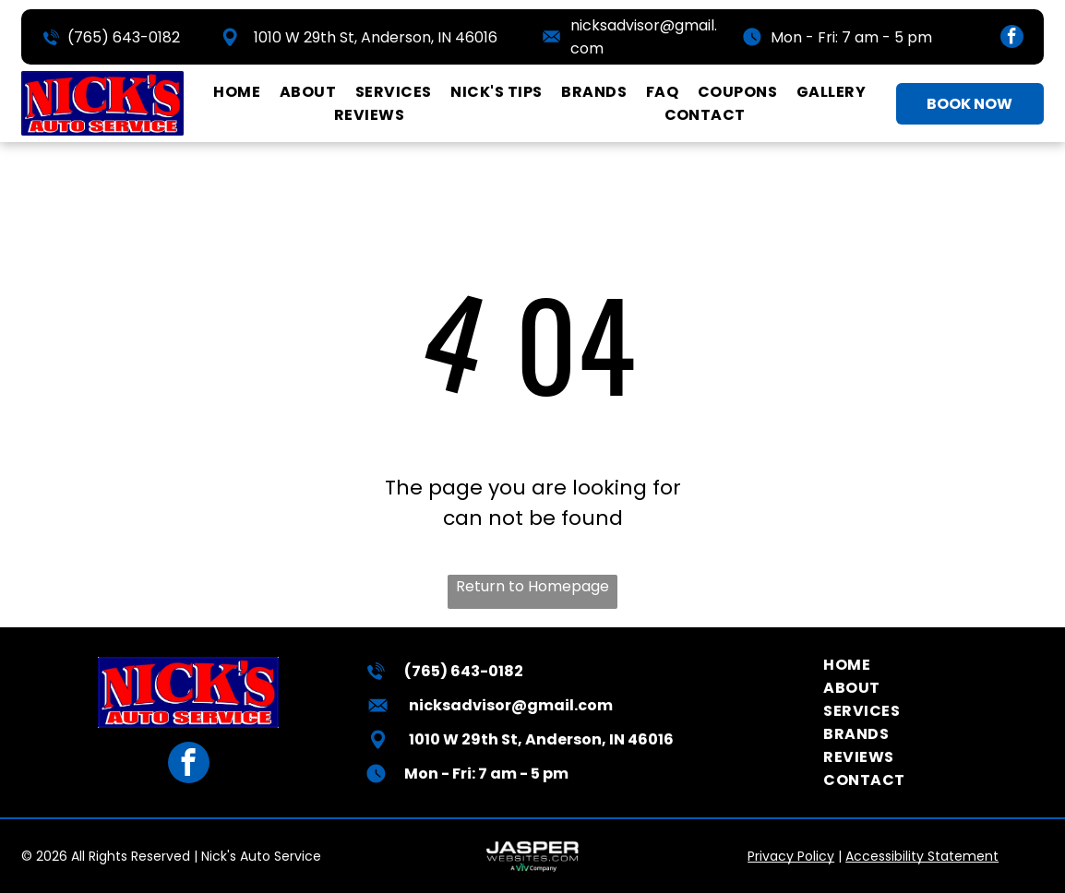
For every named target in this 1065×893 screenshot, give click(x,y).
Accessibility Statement (922, 856)
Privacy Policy (791, 856)
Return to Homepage (532, 586)
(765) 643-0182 (123, 37)
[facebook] (1011, 39)
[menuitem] (236, 91)
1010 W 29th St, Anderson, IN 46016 (375, 37)
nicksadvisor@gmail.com (511, 705)
